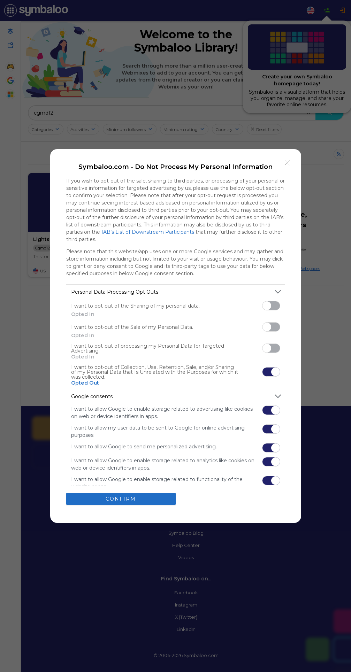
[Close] (287, 162)
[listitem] (175, 292)
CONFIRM (121, 499)
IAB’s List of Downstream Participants (147, 232)
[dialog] (175, 336)
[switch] (271, 305)
